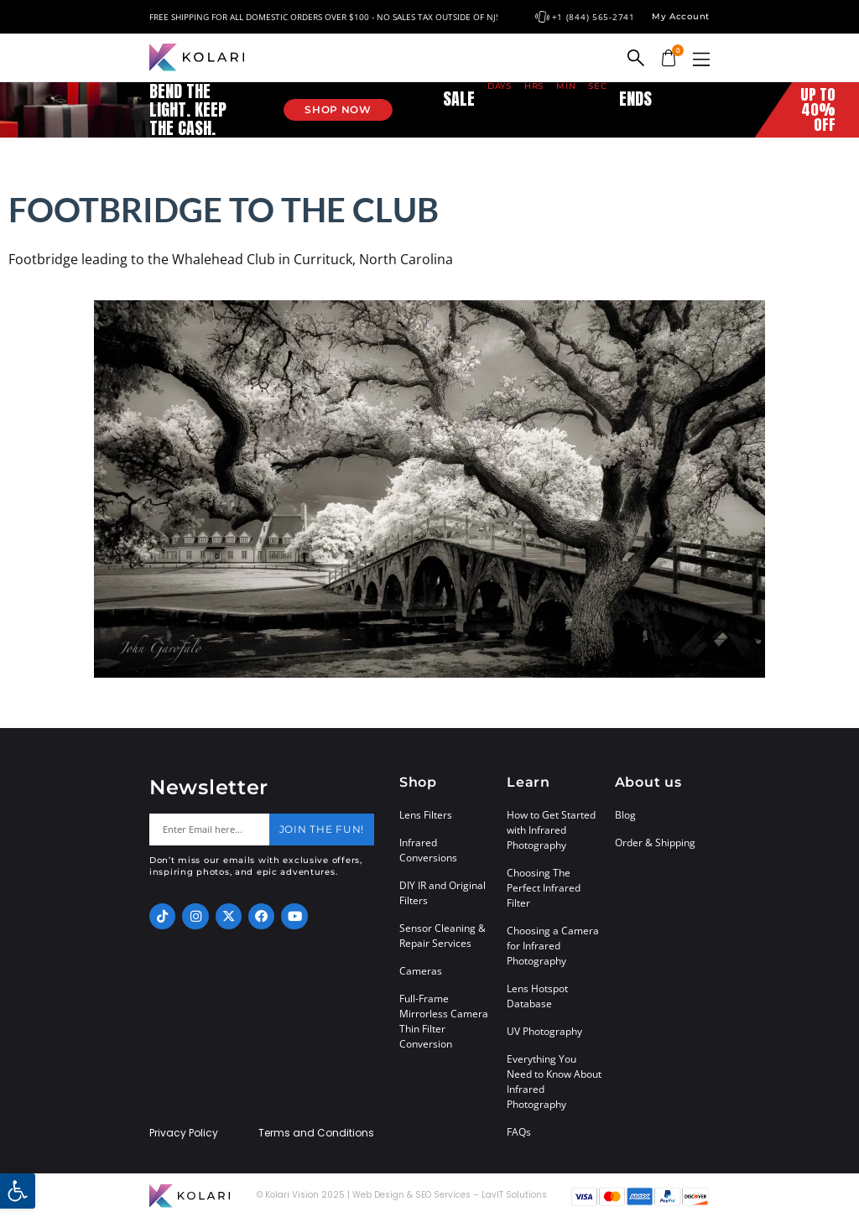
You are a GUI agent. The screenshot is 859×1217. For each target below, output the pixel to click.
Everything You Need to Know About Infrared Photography (554, 1081)
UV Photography (544, 1031)
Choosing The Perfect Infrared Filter (543, 888)
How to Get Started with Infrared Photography (551, 830)
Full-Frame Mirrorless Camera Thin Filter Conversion (443, 1021)
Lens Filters (425, 815)
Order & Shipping (655, 842)
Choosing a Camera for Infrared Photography (553, 945)
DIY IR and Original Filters (442, 893)
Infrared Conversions (428, 850)
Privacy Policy (183, 1133)
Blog (625, 815)
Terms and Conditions (316, 1133)
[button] (701, 59)
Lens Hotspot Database (537, 996)
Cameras (420, 971)
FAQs (519, 1132)
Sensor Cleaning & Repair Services (442, 935)
